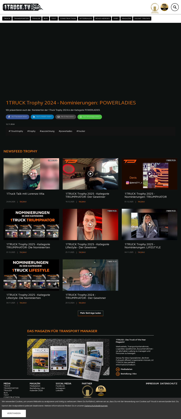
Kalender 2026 (36, 391)
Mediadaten (126, 369)
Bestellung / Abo (129, 374)
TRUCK (7, 19)
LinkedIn (59, 391)
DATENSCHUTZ (168, 384)
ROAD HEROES (102, 19)
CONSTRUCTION (68, 19)
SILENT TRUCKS (142, 19)
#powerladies (65, 131)
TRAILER (36, 19)
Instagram (60, 388)
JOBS (115, 19)
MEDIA (7, 384)
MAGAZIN (126, 19)
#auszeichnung (47, 131)
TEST (53, 19)
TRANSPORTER (21, 19)
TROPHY (23, 202)
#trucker (81, 131)
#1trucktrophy (16, 131)
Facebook (60, 386)
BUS (46, 19)
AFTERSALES (85, 19)
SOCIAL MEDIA (63, 384)
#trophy (31, 131)
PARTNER (87, 384)
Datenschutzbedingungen (96, 406)
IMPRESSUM (152, 384)
